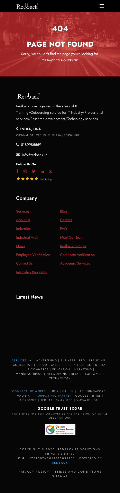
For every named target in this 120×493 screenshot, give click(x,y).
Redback (60, 463)
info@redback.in (34, 155)
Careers (66, 220)
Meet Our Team (71, 237)
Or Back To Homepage (60, 60)
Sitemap (60, 476)
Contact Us (24, 263)
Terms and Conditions (78, 472)
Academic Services (75, 263)
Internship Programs (31, 272)
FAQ (63, 228)
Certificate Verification (77, 254)
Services (22, 211)
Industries (23, 228)
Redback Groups (73, 246)
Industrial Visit (27, 237)
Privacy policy (34, 472)
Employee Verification (33, 254)
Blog (63, 211)
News (20, 246)
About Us (23, 220)
